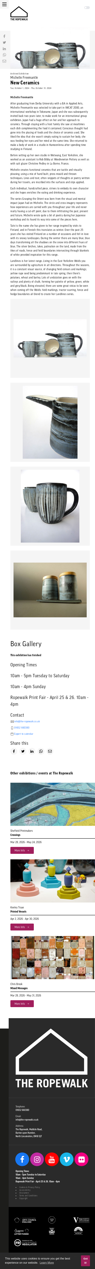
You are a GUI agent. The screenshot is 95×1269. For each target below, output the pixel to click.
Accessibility (25, 1190)
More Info (22, 850)
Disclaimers (24, 1193)
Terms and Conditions (28, 1195)
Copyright (23, 1198)
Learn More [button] (47, 1262)
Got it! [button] (85, 1260)
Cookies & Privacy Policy (29, 1187)
